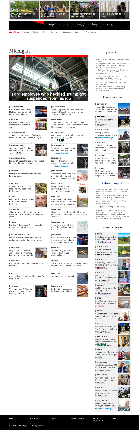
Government (18, 56)
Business (78, 32)
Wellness (14, 184)
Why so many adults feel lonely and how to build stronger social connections (112, 217)
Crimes (13, 196)
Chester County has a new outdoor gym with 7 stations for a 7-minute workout (111, 207)
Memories (15, 286)
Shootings (56, 248)
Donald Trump (31, 56)
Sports (110, 25)
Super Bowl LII (58, 222)
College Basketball (18, 132)
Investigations (17, 107)
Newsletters (91, 32)
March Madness (58, 132)
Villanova (15, 209)
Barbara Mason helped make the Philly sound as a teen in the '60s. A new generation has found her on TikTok (111, 78)
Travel (13, 222)
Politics (26, 32)
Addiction (15, 171)
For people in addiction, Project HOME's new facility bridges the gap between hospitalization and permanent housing (111, 212)
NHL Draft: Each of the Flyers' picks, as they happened (111, 83)
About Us (13, 418)
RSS (114, 418)
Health (66, 24)
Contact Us (55, 418)
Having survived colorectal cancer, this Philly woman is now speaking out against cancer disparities (111, 202)
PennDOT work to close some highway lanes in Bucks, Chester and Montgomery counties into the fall (111, 88)
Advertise (34, 418)
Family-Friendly (103, 247)
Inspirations (57, 184)
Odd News (55, 32)
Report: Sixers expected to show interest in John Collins (112, 60)
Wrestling (56, 235)
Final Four (56, 209)
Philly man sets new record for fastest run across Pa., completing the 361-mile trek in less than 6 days (112, 72)
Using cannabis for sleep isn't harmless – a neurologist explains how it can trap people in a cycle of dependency (112, 65)
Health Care (101, 260)
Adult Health (102, 375)
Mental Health (58, 145)
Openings (100, 298)
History (100, 324)
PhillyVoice (25, 25)
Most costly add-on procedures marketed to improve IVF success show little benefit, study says (112, 191)
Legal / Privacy (77, 418)
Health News (57, 171)
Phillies (100, 168)
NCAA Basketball (17, 145)
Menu (13, 25)
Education (67, 32)
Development (102, 104)
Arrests (14, 273)
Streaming (101, 142)
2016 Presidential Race (20, 235)
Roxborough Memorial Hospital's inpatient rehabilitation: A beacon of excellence (112, 196)
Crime (45, 32)
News (51, 25)
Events (95, 24)
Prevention (56, 158)
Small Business (103, 336)
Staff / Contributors (98, 419)
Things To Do (102, 362)
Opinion (36, 32)
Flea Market (101, 155)
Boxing (55, 260)
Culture (80, 25)
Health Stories (103, 130)
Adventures (15, 248)
